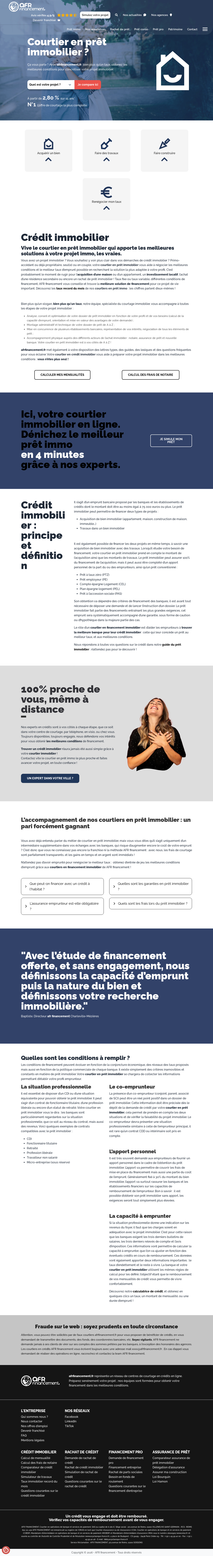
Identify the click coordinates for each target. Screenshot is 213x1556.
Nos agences (162, 15)
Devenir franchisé (47, 20)
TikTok (69, 1426)
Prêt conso (141, 29)
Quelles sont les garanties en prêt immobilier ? (144, 887)
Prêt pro (158, 29)
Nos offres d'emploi (34, 1426)
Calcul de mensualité (35, 1458)
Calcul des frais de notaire (39, 1463)
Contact (192, 29)
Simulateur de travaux (36, 1477)
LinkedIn (70, 1421)
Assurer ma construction (170, 1472)
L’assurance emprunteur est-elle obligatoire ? (64, 907)
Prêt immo (74, 29)
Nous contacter (31, 1421)
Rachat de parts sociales (125, 1472)
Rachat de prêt (120, 29)
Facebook (71, 1417)
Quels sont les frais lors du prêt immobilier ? (153, 904)
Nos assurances (95, 29)
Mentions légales (32, 1440)
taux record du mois (70, 288)
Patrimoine (175, 29)
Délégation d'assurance (169, 1467)
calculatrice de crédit (148, 1292)
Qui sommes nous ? (34, 1417)
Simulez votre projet (95, 15)
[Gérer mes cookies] (6, 1550)
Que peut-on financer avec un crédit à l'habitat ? (60, 887)
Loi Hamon (160, 1481)
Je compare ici (88, 84)
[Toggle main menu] (205, 30)
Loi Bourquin (161, 1477)
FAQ (24, 1435)
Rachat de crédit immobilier (84, 1467)
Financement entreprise (125, 1467)
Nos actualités (135, 15)
